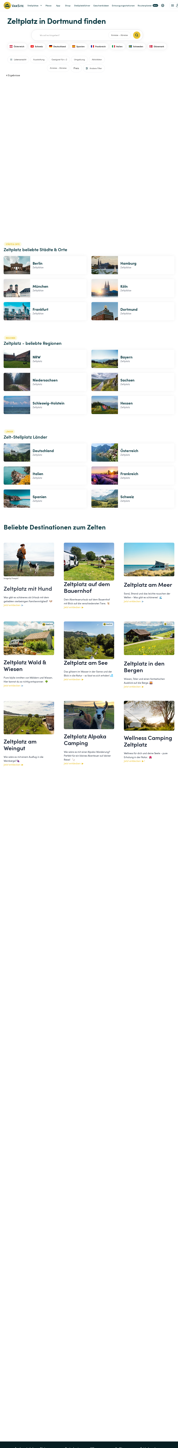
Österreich (17, 46)
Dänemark (156, 46)
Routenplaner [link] (148, 5)
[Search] (136, 35)
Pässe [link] (48, 5)
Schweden (136, 46)
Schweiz (37, 46)
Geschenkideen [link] (101, 5)
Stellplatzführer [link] (82, 5)
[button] (163, 5)
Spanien (78, 46)
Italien (117, 46)
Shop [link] (68, 5)
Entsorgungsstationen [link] (123, 5)
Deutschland (57, 46)
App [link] (58, 5)
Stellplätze (35, 5)
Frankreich (98, 46)
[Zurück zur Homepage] (14, 5)
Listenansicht (18, 59)
